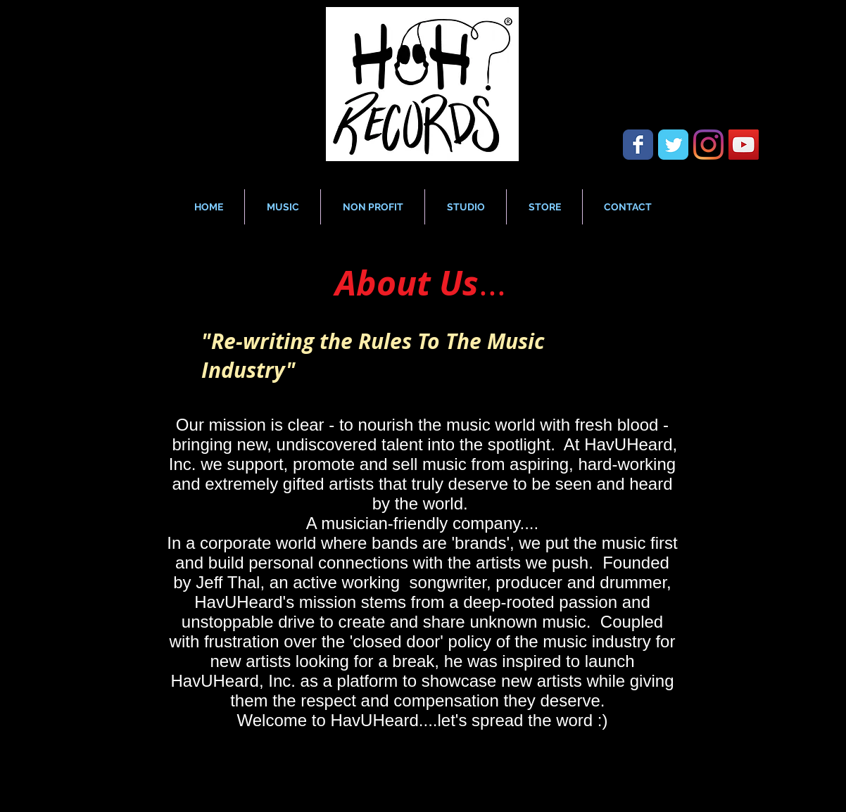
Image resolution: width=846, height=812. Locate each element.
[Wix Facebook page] (638, 144)
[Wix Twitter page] (673, 144)
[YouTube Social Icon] (743, 144)
